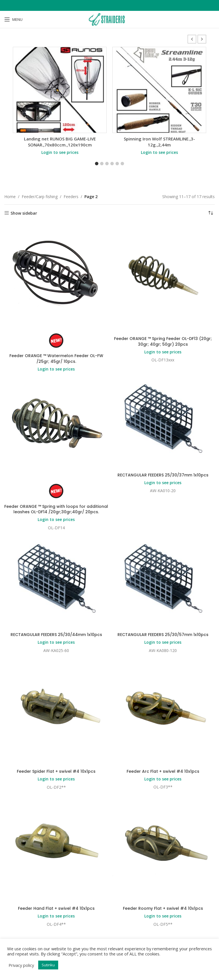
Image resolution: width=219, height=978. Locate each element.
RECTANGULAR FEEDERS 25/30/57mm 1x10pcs (162, 634)
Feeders (71, 196)
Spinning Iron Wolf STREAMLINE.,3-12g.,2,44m (159, 142)
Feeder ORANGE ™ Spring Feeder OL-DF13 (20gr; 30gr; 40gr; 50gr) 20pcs (163, 341)
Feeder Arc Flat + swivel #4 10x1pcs (163, 771)
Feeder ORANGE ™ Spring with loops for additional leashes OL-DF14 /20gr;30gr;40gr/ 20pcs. (56, 509)
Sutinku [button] (48, 964)
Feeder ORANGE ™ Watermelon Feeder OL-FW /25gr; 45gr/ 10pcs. (56, 358)
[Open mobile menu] (13, 19)
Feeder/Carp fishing (40, 196)
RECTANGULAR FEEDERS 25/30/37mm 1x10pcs (162, 475)
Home (10, 196)
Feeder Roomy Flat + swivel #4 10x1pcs (163, 908)
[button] (202, 39)
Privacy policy (21, 965)
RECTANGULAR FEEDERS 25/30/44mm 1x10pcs (56, 634)
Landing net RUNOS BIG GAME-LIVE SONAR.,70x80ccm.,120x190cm (60, 142)
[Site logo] (109, 19)
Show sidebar (24, 213)
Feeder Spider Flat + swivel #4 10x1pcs (56, 771)
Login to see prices (59, 152)
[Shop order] (210, 213)
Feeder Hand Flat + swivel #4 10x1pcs (56, 908)
